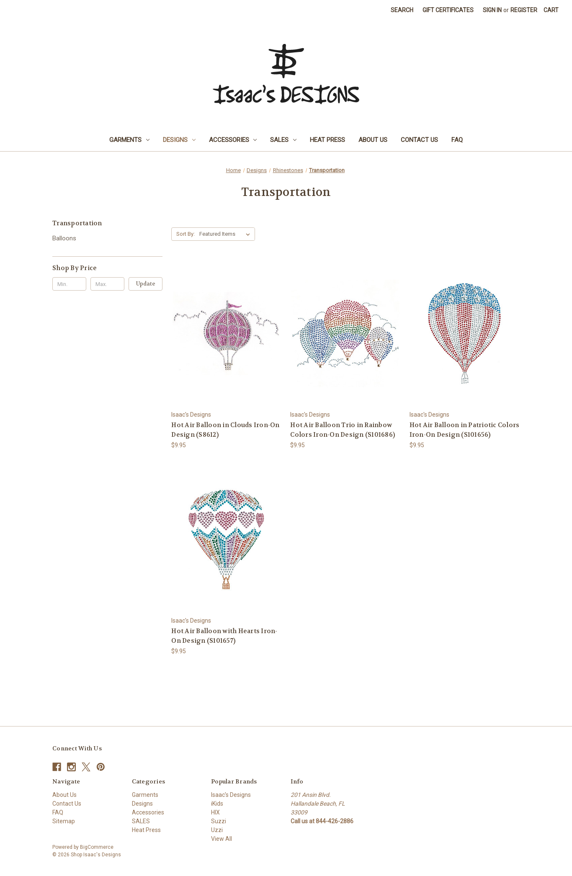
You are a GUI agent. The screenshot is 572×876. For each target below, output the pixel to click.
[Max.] (107, 284)
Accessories (233, 140)
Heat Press (327, 140)
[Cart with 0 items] (551, 10)
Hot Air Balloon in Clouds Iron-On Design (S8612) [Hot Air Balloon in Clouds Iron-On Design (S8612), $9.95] (225, 430)
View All (221, 838)
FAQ (457, 140)
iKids (217, 803)
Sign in (492, 10)
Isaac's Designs (231, 794)
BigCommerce (96, 847)
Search (402, 10)
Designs (179, 140)
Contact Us (419, 140)
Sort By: (185, 234)
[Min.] (69, 284)
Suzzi (218, 821)
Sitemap (63, 821)
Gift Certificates (448, 10)
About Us (372, 140)
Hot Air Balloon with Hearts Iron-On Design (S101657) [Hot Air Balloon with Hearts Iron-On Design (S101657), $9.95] (224, 636)
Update (145, 283)
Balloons (64, 238)
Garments (129, 140)
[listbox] (226, 234)
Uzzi (217, 830)
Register (523, 10)
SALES (283, 140)
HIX (215, 812)
